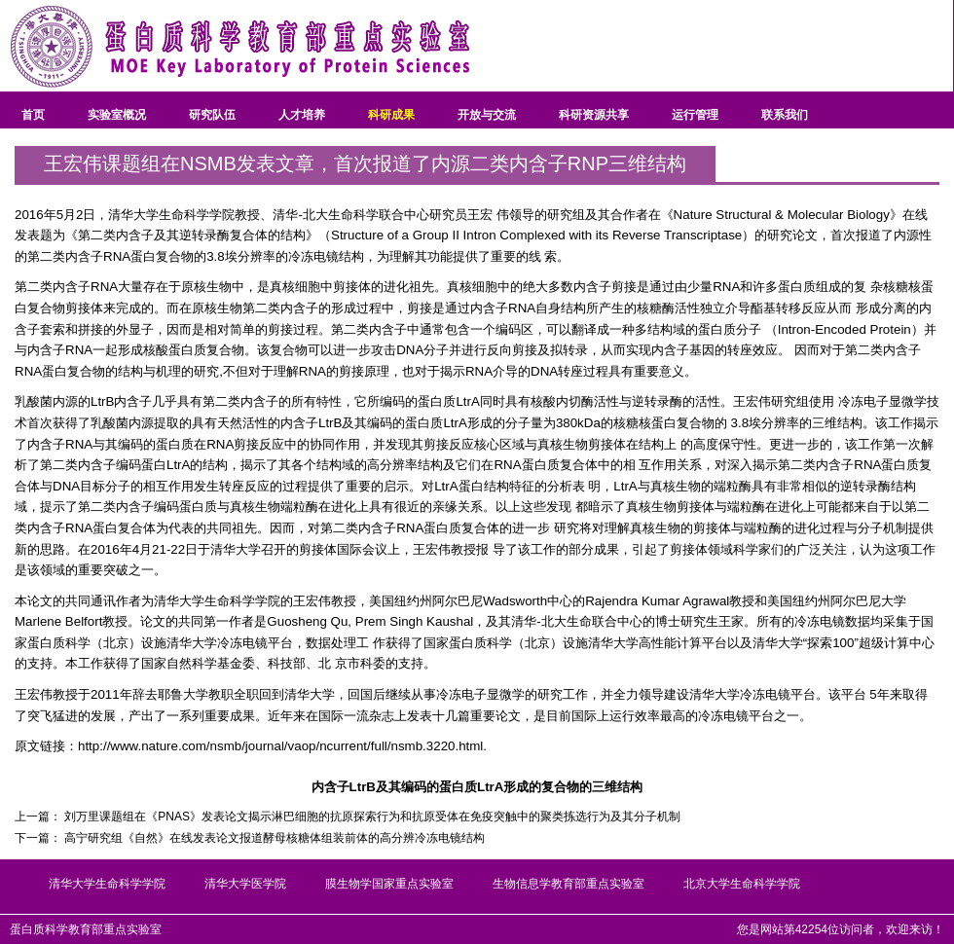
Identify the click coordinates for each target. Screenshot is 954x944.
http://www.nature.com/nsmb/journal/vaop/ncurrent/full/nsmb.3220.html (280, 746)
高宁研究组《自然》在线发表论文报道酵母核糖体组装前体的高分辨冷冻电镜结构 (274, 838)
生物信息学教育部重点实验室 (568, 883)
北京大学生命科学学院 (741, 883)
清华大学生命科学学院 (107, 883)
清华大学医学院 (245, 883)
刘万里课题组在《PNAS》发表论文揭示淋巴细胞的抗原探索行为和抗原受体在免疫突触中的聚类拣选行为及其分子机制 (372, 816)
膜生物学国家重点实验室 (389, 883)
